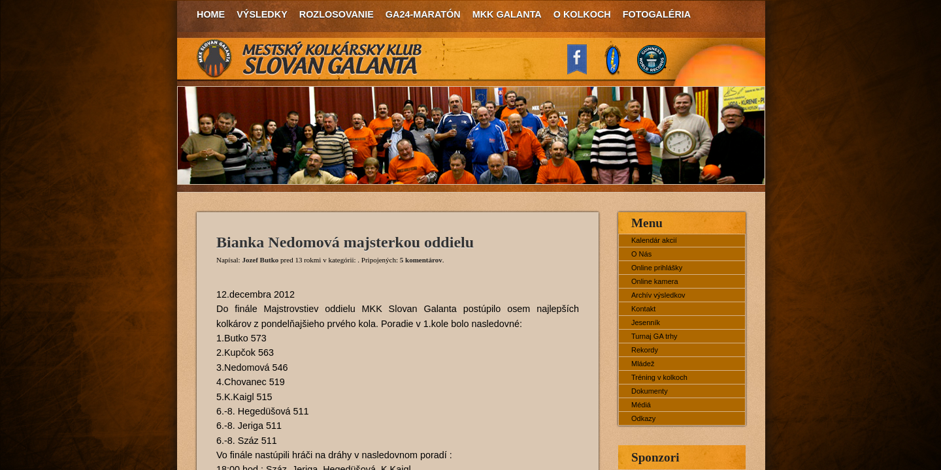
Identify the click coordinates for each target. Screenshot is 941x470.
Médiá (641, 405)
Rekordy (644, 350)
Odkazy (643, 418)
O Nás (641, 254)
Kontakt (643, 309)
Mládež (642, 364)
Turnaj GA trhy (654, 336)
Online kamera (654, 281)
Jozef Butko (260, 260)
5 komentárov (421, 260)
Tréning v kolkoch (659, 377)
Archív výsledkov (658, 295)
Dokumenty (649, 391)
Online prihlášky (656, 268)
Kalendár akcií (654, 240)
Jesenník (645, 322)
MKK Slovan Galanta (310, 59)
